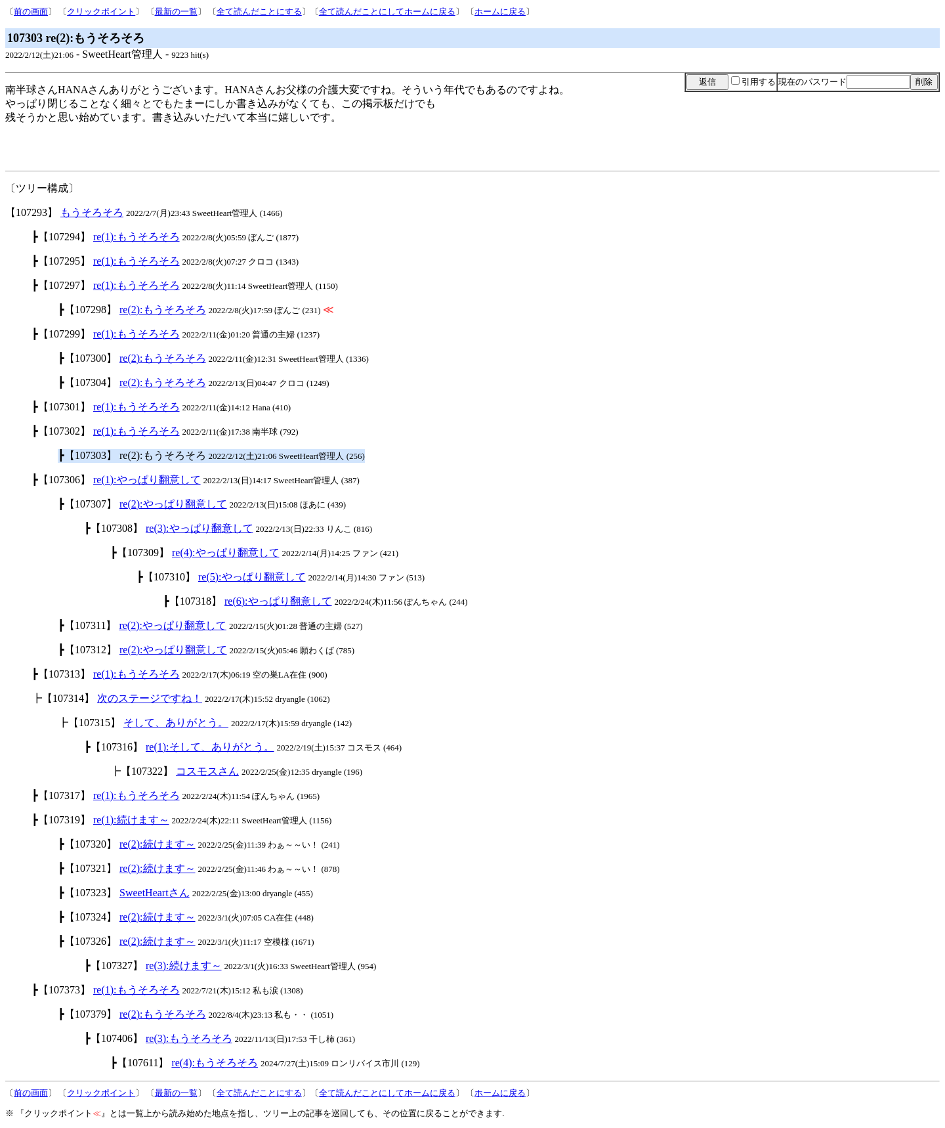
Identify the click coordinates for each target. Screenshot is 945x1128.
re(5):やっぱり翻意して (252, 576)
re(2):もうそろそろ (162, 309)
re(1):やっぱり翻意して (147, 479)
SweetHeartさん (154, 892)
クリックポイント (101, 11)
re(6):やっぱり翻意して (278, 601)
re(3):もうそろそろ (189, 1038)
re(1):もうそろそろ (136, 236)
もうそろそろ (91, 212)
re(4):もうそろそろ (214, 1062)
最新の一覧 (176, 11)
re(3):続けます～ (184, 965)
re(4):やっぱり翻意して (226, 552)
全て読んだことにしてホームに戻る (387, 11)
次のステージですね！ (149, 698)
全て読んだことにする (259, 11)
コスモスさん (207, 771)
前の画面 (31, 11)
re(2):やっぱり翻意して (173, 504)
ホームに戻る (500, 11)
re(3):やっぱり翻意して (199, 528)
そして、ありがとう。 (175, 722)
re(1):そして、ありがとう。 (210, 746)
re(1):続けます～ (131, 819)
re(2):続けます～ (157, 844)
